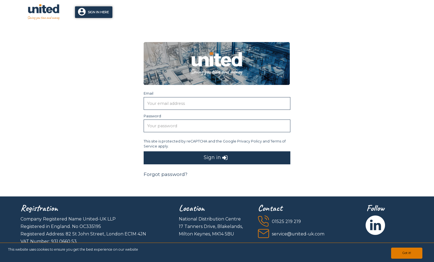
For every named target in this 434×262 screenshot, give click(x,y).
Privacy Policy (249, 141)
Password (152, 116)
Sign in (216, 158)
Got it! (406, 253)
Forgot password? (165, 174)
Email (148, 93)
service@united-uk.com (298, 234)
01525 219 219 (286, 221)
